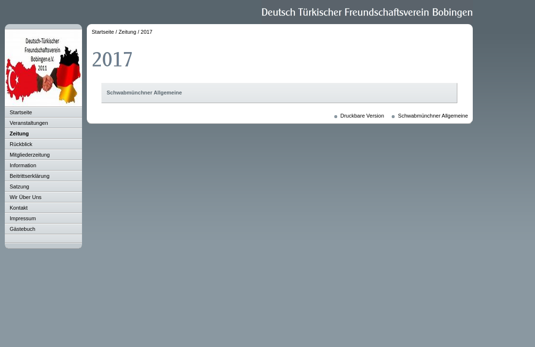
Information (23, 165)
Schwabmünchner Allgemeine (144, 92)
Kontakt (18, 208)
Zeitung (19, 133)
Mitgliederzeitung (30, 155)
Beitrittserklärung (30, 176)
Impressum (23, 218)
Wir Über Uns (25, 197)
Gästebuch (22, 229)
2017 (146, 32)
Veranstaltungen (29, 123)
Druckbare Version (362, 116)
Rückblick (21, 144)
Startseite (21, 112)
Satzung (19, 186)
